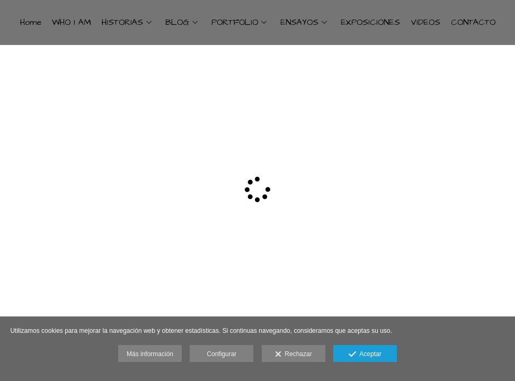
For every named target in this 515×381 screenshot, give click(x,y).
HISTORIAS (122, 23)
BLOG (177, 23)
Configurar (221, 354)
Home (30, 23)
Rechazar (293, 354)
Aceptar (365, 354)
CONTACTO (473, 23)
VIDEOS (425, 23)
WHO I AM (71, 23)
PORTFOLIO (234, 23)
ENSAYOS (299, 23)
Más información (150, 354)
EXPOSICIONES (370, 23)
